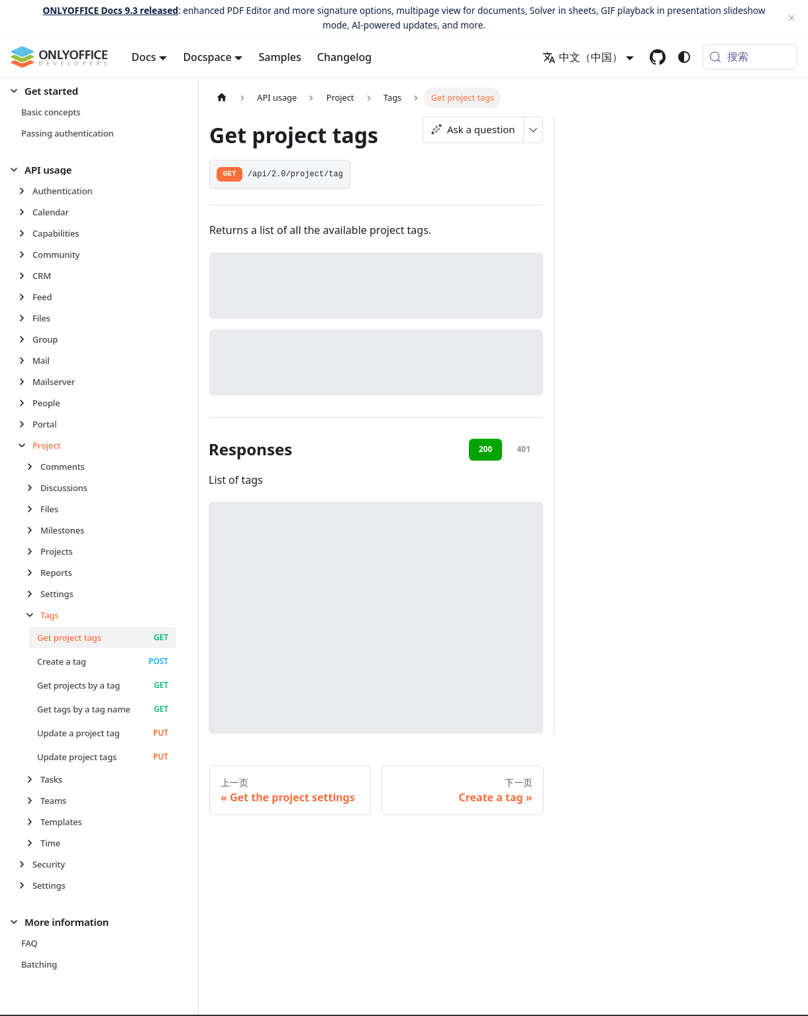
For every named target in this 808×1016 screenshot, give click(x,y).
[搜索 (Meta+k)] (750, 57)
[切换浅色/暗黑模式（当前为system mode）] (684, 57)
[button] (93, 91)
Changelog (344, 57)
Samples (279, 57)
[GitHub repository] (658, 57)
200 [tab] (486, 449)
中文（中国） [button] (582, 57)
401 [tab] (523, 449)
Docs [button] (144, 57)
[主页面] (221, 97)
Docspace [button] (207, 57)
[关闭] (791, 18)
